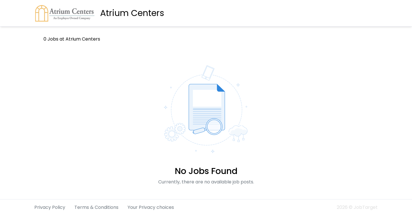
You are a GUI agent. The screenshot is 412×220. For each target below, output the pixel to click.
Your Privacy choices (151, 207)
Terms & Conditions (96, 207)
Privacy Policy (49, 207)
